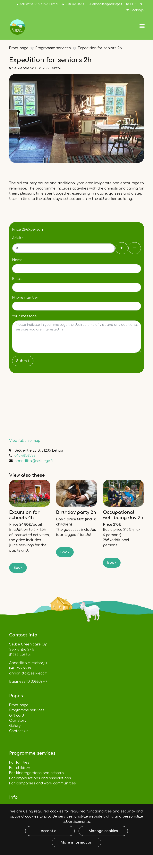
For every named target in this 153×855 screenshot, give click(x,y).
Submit (22, 361)
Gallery (15, 726)
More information (76, 842)
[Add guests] (121, 248)
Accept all (50, 831)
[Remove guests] (134, 248)
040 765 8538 (75, 4)
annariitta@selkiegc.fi (107, 4)
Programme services (53, 48)
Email (16, 279)
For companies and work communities (43, 783)
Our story (17, 720)
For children (19, 768)
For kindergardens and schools (37, 773)
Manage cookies (103, 831)
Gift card (16, 715)
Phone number (25, 298)
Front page (19, 48)
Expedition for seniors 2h (100, 48)
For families (19, 762)
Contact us (19, 731)
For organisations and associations (40, 778)
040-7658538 (24, 455)
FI (131, 4)
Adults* (18, 238)
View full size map (24, 441)
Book (17, 568)
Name (17, 260)
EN (140, 4)
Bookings (137, 10)
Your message (24, 316)
